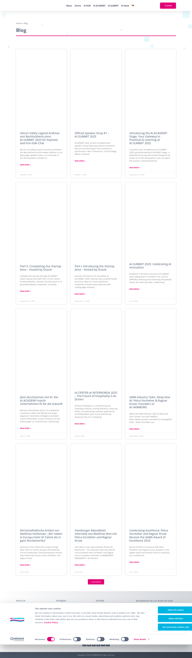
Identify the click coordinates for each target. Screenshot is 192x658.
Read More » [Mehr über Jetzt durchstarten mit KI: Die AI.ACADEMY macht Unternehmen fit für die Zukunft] (25, 428)
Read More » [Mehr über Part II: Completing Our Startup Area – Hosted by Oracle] (25, 291)
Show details (140, 653)
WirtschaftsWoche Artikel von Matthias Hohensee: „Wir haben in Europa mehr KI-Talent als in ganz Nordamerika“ (41, 535)
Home (19, 23)
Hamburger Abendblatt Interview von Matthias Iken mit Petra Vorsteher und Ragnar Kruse (96, 535)
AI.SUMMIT (113, 5)
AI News (125, 5)
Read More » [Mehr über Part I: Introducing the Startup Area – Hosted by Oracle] (80, 294)
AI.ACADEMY (99, 5)
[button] (96, 581)
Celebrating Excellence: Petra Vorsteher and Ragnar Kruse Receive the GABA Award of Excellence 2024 (148, 535)
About (69, 5)
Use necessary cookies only (169, 640)
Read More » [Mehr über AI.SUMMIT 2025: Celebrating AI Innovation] (134, 289)
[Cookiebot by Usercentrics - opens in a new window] (17, 653)
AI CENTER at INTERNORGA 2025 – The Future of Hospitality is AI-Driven (96, 396)
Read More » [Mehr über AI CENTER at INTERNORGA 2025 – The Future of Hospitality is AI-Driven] (80, 424)
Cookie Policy (51, 636)
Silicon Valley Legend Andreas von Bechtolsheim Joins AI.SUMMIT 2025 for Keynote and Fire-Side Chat (40, 138)
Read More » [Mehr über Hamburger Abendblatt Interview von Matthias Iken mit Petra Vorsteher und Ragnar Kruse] (80, 565)
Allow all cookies (170, 623)
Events (78, 5)
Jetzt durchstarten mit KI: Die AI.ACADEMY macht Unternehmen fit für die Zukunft (41, 400)
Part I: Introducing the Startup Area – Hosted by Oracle (94, 267)
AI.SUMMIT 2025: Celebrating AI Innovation (150, 265)
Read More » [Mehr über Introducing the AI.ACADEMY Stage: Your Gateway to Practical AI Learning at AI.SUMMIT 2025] (134, 167)
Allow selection (169, 632)
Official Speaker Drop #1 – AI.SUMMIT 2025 (92, 134)
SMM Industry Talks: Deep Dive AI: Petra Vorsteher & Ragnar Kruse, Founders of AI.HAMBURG (149, 402)
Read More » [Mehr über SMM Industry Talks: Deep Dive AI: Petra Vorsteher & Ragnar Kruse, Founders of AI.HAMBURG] (134, 429)
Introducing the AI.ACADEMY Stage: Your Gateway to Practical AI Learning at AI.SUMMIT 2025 (148, 138)
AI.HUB (87, 5)
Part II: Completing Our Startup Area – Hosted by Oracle (40, 267)
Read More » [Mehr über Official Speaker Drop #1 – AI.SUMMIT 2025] (80, 161)
